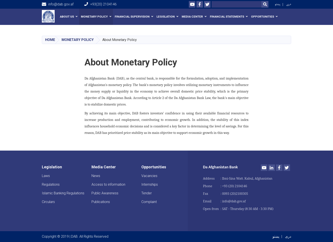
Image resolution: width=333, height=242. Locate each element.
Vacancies (149, 176)
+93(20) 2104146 (100, 4)
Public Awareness (104, 193)
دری (288, 4)
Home (50, 40)
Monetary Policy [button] (94, 16)
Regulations (51, 184)
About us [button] (67, 16)
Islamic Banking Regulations (63, 193)
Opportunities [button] (262, 16)
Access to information (108, 184)
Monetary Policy (78, 40)
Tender (146, 193)
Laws (46, 176)
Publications (100, 202)
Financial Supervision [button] (132, 16)
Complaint (149, 202)
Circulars (48, 202)
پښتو (277, 4)
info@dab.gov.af (57, 4)
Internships (149, 184)
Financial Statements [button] (227, 16)
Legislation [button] (166, 16)
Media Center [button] (192, 16)
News (95, 176)
